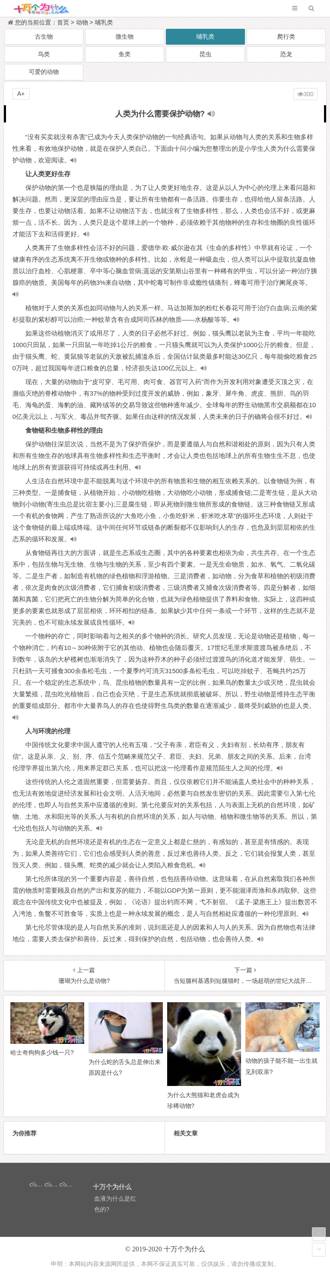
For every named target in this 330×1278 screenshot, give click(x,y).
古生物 (44, 36)
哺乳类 (104, 22)
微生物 (125, 36)
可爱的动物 (44, 71)
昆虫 (205, 54)
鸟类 (44, 54)
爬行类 (286, 36)
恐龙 (286, 54)
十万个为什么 (184, 1249)
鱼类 (125, 54)
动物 (82, 22)
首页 (63, 22)
